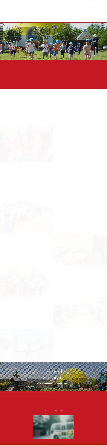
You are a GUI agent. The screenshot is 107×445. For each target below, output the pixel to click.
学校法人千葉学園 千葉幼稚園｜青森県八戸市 (53, 8)
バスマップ (99, 2)
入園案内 (48, 19)
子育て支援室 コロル (58, 19)
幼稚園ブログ (80, 19)
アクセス (104, 2)
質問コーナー (69, 19)
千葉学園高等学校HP (91, 1)
